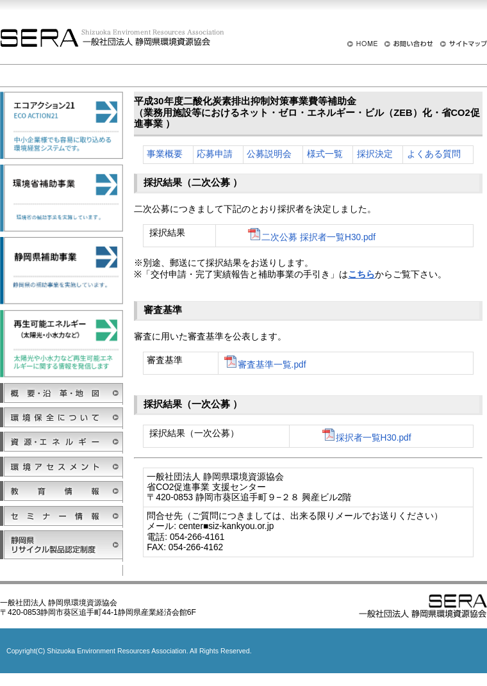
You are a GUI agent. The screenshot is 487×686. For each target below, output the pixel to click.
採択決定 (375, 154)
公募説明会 (269, 154)
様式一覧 (325, 154)
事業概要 (165, 154)
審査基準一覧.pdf (264, 365)
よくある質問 (434, 154)
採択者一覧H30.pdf (365, 438)
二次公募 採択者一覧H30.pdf (311, 237)
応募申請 (215, 154)
